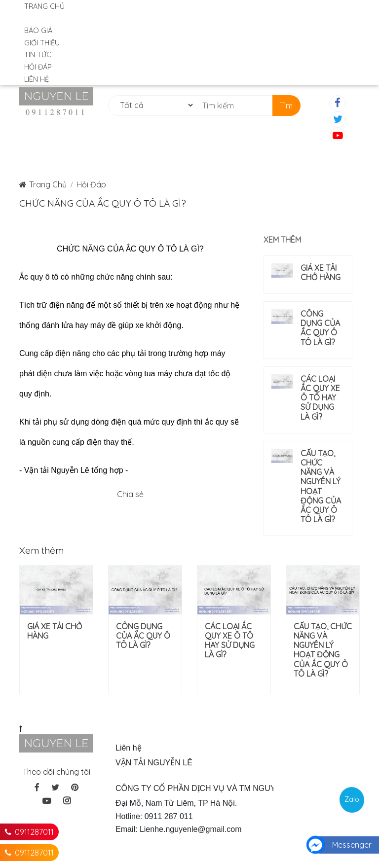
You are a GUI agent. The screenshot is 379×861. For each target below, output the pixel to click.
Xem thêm (282, 240)
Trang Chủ (48, 184)
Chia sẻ (130, 494)
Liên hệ (36, 79)
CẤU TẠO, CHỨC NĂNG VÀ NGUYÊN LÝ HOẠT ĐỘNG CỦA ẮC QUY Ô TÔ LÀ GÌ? (321, 486)
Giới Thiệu (42, 42)
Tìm (286, 105)
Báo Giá (38, 30)
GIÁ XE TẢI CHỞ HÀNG (321, 272)
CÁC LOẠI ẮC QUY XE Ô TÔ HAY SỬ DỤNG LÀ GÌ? (320, 398)
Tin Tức (37, 54)
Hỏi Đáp (38, 67)
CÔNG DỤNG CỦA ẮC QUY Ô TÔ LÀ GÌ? (320, 328)
